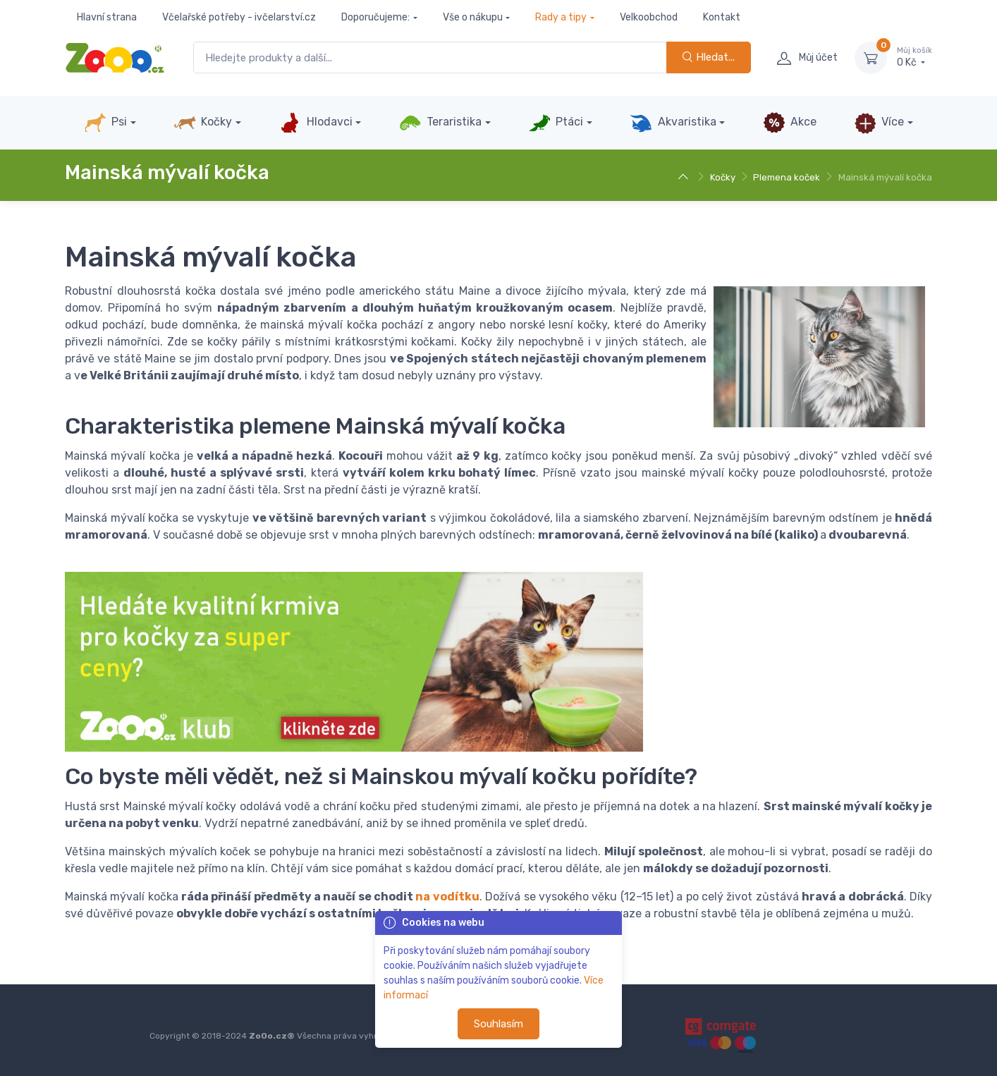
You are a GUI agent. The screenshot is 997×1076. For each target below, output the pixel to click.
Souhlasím (498, 1023)
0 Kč (914, 57)
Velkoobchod (649, 17)
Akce (789, 122)
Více (879, 122)
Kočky (202, 122)
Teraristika (440, 122)
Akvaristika (673, 122)
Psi (105, 122)
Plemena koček (786, 177)
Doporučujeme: (375, 17)
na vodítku (447, 896)
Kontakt (721, 17)
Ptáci (555, 122)
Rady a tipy (561, 17)
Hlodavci (315, 122)
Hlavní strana (107, 17)
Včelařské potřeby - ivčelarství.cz (239, 17)
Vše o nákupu (473, 17)
